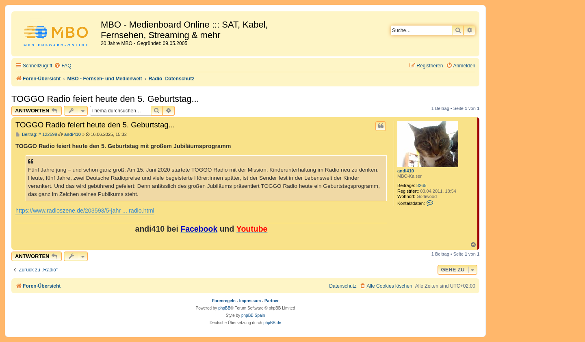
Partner (271, 301)
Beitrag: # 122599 (36, 134)
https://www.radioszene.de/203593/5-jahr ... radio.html (84, 210)
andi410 (405, 170)
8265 (421, 185)
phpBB (224, 308)
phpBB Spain (253, 315)
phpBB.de (272, 322)
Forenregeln (224, 301)
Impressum (250, 301)
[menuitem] (62, 65)
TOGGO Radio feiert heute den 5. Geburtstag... (105, 99)
